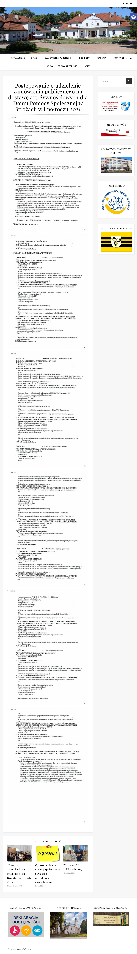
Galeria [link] (101, 57)
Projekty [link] (84, 57)
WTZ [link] (87, 66)
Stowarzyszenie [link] (67, 66)
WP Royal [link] (27, 949)
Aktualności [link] (18, 57)
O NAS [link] (34, 57)
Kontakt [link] (119, 57)
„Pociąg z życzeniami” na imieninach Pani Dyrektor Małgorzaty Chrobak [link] (19, 874)
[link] (133, 16)
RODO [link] (50, 66)
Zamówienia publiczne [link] (58, 57)
